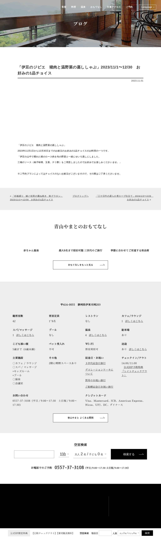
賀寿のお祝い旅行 (95, 380)
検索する (129, 454)
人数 (115, 533)
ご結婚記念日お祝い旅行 (99, 387)
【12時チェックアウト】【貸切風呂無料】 (41, 533)
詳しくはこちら (135, 321)
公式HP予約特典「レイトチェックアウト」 (135, 371)
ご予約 (129, 7)
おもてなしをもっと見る (80, 265)
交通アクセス (114, 7)
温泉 (82, 7)
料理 (73, 7)
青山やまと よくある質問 (80, 418)
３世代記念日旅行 (95, 363)
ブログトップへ (80, 196)
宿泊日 (94, 533)
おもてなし (96, 7)
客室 (63, 7)
